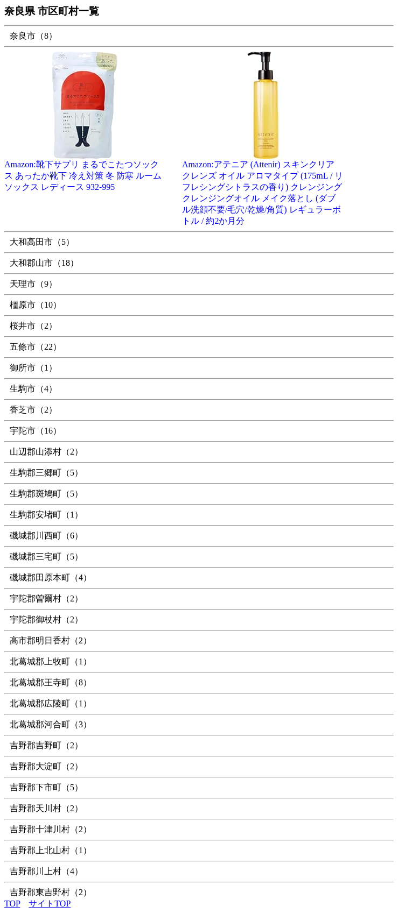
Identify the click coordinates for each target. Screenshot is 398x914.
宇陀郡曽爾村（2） (46, 598)
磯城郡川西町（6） (46, 535)
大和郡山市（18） (44, 262)
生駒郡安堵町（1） (46, 514)
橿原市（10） (35, 304)
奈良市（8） (33, 35)
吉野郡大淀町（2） (46, 766)
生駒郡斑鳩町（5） (46, 493)
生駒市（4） (33, 388)
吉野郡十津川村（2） (51, 829)
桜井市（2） (33, 325)
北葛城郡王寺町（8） (51, 682)
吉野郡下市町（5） (46, 787)
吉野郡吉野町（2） (46, 745)
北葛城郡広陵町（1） (51, 703)
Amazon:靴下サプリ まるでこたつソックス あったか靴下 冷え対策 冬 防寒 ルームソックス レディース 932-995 (85, 172)
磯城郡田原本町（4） (51, 577)
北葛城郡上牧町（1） (51, 661)
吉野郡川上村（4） (46, 871)
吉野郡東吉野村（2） (51, 892)
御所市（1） (33, 367)
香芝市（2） (33, 409)
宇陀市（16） (35, 430)
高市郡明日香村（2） (51, 640)
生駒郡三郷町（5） (46, 472)
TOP (12, 903)
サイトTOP (50, 903)
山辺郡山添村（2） (46, 451)
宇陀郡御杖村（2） (46, 619)
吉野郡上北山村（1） (51, 850)
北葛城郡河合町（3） (51, 724)
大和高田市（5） (42, 241)
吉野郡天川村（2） (46, 808)
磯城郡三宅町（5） (46, 556)
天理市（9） (33, 283)
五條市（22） (35, 346)
